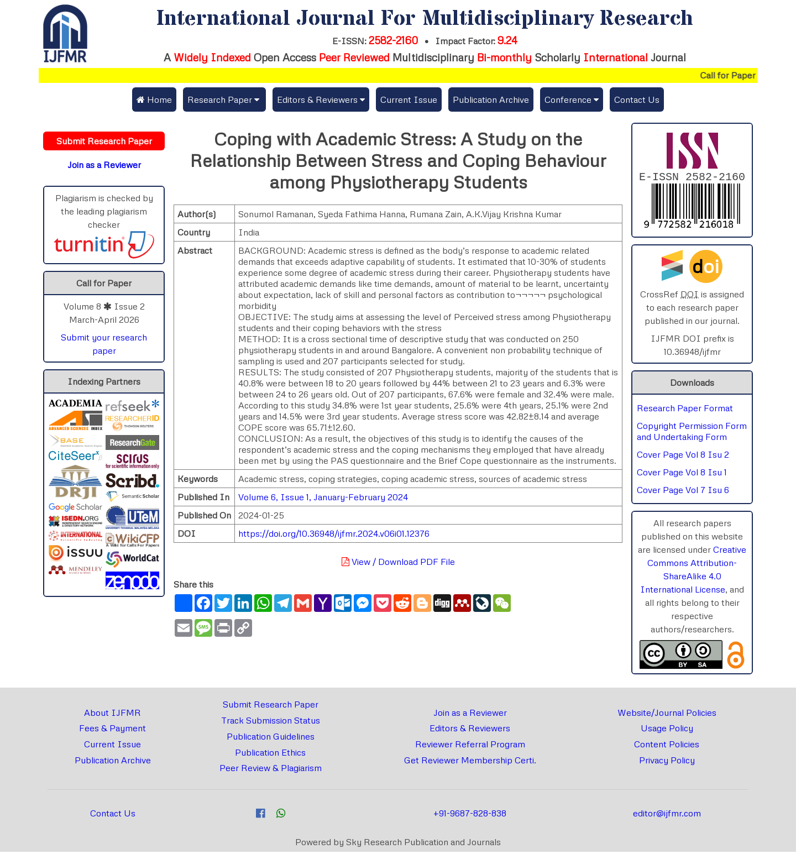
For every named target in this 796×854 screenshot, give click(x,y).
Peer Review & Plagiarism (270, 770)
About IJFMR (112, 714)
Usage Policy (667, 730)
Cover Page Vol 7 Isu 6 (683, 491)
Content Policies (666, 746)
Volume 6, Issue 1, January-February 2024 (323, 496)
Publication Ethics (270, 754)
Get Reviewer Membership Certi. (470, 762)
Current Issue (408, 99)
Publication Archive (491, 99)
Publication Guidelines (271, 738)
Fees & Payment (112, 730)
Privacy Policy (667, 762)
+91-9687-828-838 (469, 815)
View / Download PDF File (398, 561)
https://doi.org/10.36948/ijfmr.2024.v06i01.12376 (334, 533)
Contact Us (636, 99)
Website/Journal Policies (666, 714)
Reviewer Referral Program (470, 746)
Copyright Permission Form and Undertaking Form (692, 433)
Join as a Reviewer (470, 714)
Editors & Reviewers (470, 730)
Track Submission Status (270, 722)
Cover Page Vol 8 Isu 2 (683, 456)
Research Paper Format (685, 410)
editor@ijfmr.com (667, 815)
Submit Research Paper (270, 706)
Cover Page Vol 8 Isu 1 (682, 474)
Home (154, 99)
